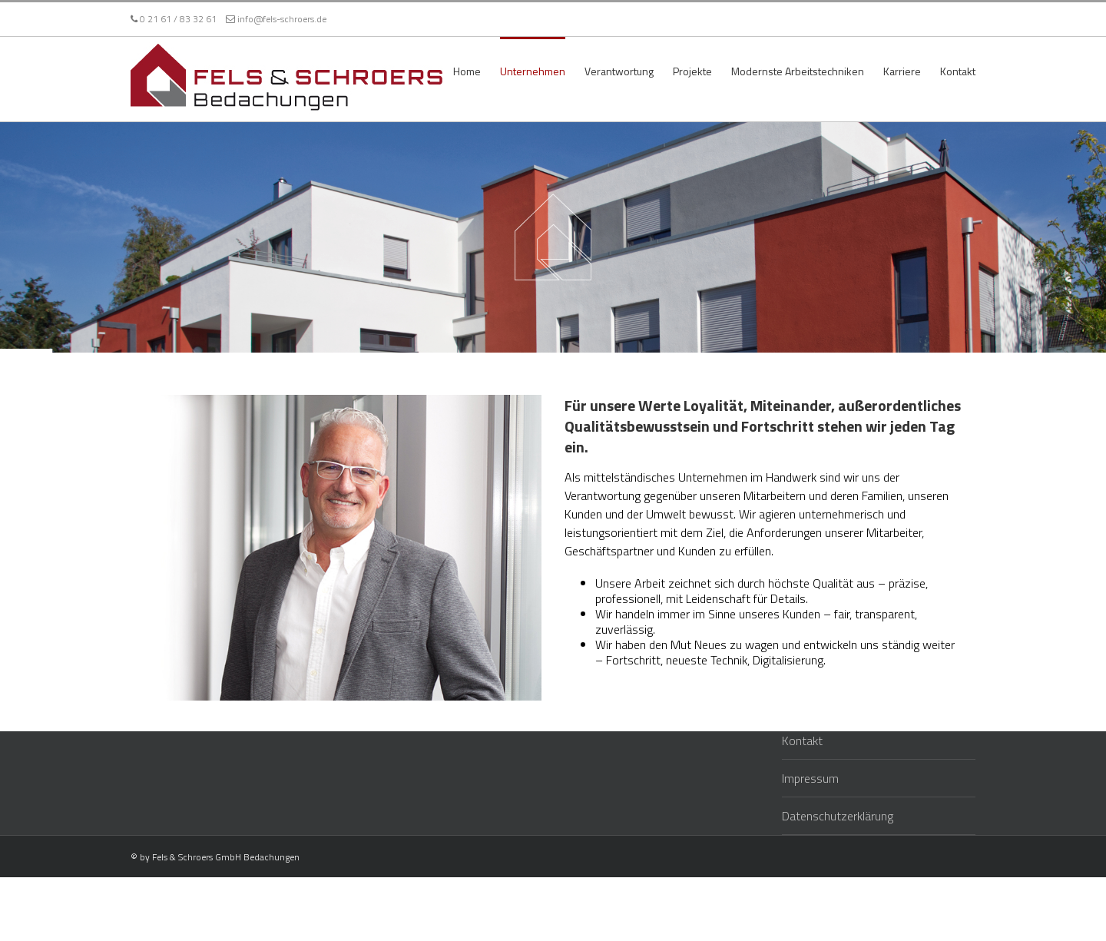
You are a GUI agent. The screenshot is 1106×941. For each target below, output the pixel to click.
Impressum (810, 777)
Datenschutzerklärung (837, 815)
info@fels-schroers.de (276, 19)
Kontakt (802, 740)
